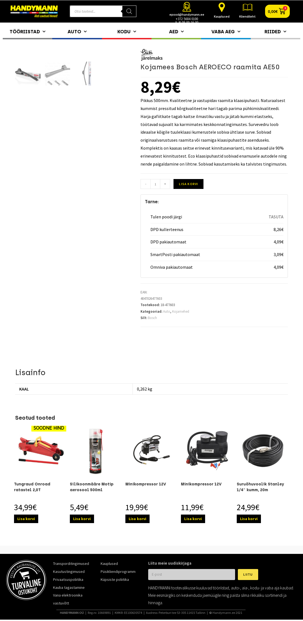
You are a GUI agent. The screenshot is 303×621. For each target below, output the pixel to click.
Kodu (126, 31)
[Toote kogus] (155, 184)
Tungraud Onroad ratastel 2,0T (32, 487)
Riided (275, 31)
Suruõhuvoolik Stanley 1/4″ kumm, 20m (260, 487)
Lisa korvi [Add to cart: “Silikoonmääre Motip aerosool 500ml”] (82, 518)
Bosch (152, 317)
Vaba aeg (225, 31)
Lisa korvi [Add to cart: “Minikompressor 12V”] (137, 518)
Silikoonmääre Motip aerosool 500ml (92, 487)
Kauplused (222, 16)
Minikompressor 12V (145, 484)
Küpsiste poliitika (115, 579)
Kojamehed (180, 311)
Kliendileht (247, 16)
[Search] (129, 11)
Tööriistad (27, 31)
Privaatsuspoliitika (68, 579)
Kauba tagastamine (69, 587)
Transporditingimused (71, 563)
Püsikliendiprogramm (118, 571)
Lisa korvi (188, 184)
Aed (176, 31)
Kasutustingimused (69, 571)
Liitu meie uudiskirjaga (169, 563)
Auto (77, 31)
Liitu (248, 574)
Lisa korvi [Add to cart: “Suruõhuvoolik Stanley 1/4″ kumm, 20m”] (249, 518)
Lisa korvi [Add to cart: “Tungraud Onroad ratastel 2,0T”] (26, 518)
